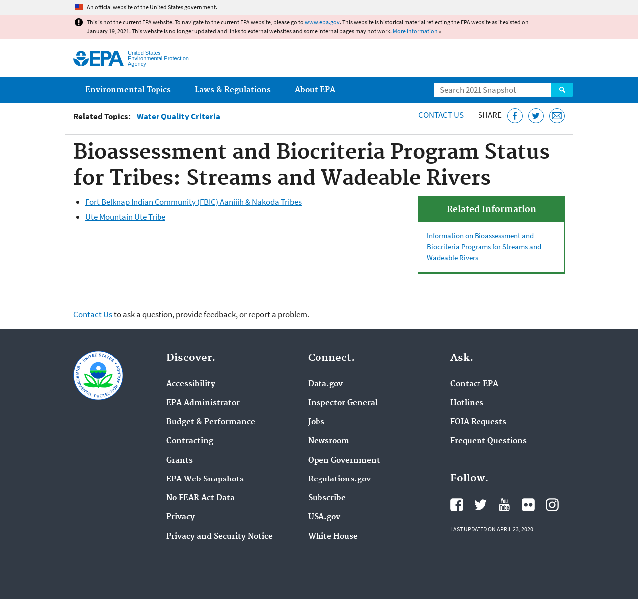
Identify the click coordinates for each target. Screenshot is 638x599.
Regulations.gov (339, 479)
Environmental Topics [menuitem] (128, 90)
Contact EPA (474, 384)
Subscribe (327, 498)
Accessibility (190, 384)
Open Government (344, 460)
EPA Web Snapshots (205, 479)
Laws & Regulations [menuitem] (233, 90)
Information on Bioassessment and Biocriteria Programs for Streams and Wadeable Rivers (484, 246)
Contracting (189, 441)
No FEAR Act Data (200, 498)
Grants (179, 460)
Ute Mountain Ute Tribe (125, 216)
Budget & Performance (210, 422)
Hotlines (466, 403)
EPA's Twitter (480, 504)
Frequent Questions (488, 441)
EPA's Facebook (456, 504)
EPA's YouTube (504, 504)
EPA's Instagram (552, 504)
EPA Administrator (203, 403)
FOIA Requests (478, 422)
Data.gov (325, 384)
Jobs (316, 422)
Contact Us (441, 114)
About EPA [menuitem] (315, 90)
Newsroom (328, 441)
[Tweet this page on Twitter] (536, 115)
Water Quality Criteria (178, 116)
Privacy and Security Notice (219, 536)
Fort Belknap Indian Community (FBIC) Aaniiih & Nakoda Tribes (193, 201)
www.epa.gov (322, 22)
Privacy (180, 517)
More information (415, 31)
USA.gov (324, 517)
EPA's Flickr (528, 504)
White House (333, 536)
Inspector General (343, 403)
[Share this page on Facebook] (515, 115)
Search (562, 90)
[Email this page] (557, 115)
